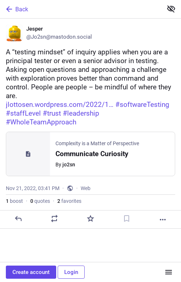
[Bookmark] (126, 218)
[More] (162, 219)
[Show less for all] (171, 9)
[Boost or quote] (54, 218)
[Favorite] (90, 218)
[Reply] (18, 218)
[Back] (80, 9)
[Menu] (168, 272)
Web (85, 188)
